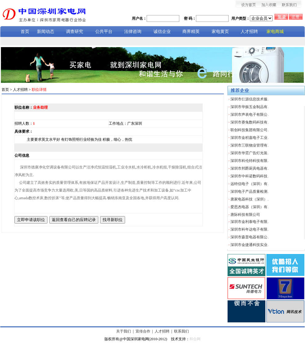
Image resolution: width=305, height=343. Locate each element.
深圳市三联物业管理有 (249, 145)
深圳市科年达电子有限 (249, 229)
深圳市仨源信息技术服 (249, 99)
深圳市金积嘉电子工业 (249, 137)
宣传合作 (143, 331)
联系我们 (181, 331)
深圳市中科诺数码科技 (249, 176)
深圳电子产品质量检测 (249, 191)
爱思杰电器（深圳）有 (249, 207)
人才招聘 (162, 331)
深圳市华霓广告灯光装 (249, 153)
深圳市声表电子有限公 (249, 114)
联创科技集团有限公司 (249, 130)
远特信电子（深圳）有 (249, 184)
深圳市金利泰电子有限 (249, 222)
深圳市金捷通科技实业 (249, 245)
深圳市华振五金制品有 (249, 107)
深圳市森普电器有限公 (249, 237)
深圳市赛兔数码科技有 (249, 122)
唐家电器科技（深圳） (249, 199)
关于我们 (123, 331)
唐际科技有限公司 (245, 214)
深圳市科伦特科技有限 (249, 161)
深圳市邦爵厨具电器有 (249, 168)
